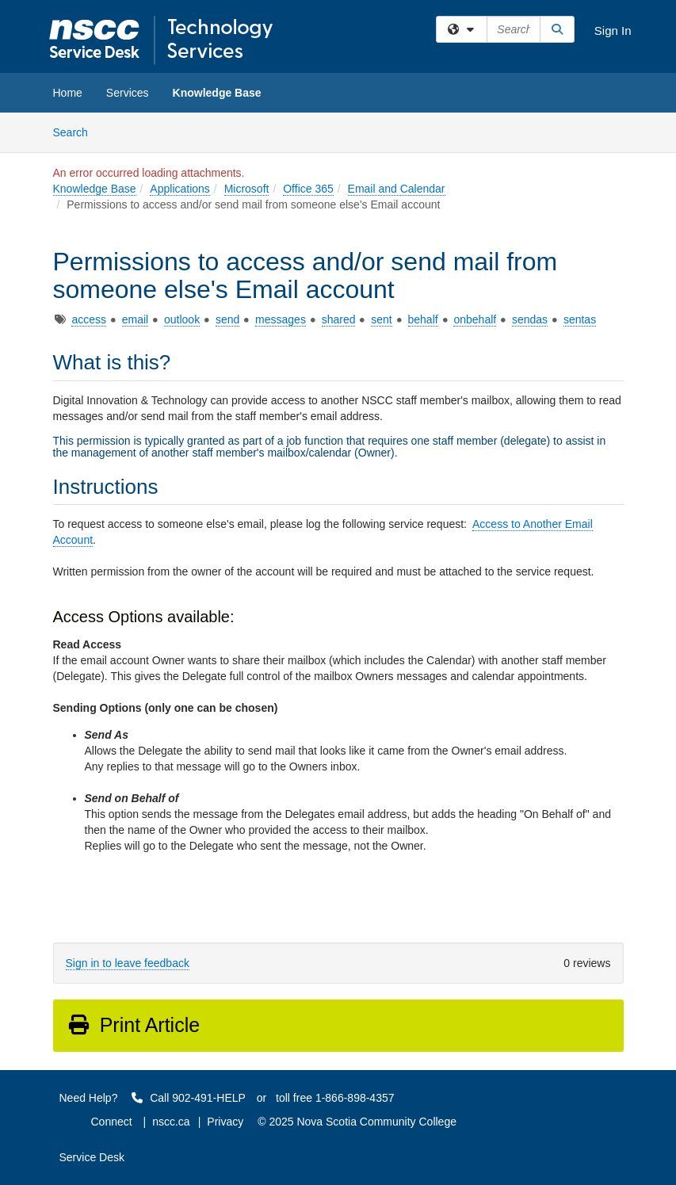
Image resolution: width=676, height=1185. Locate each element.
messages (280, 319)
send (227, 319)
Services (127, 92)
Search (76, 131)
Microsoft (246, 188)
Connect (111, 1121)
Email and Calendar (396, 188)
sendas (530, 319)
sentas (579, 319)
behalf (423, 319)
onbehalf (474, 319)
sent (381, 319)
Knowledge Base (217, 92)
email (135, 319)
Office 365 (308, 188)
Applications (180, 188)
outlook (182, 319)
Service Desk (91, 1157)
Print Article (134, 1025)
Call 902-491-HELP (189, 1097)
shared (339, 319)
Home (67, 92)
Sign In (613, 30)
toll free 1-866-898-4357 (335, 1097)
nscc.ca (170, 1121)
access (88, 319)
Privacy (225, 1121)
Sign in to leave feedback (127, 963)
